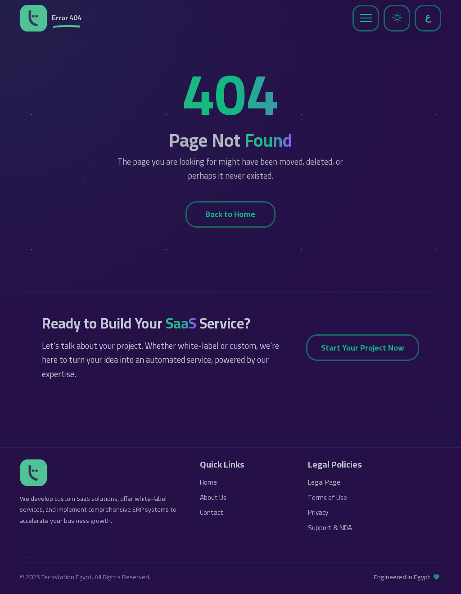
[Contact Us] (103, 544)
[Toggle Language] (428, 18)
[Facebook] (54, 544)
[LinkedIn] (29, 544)
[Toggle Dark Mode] (397, 18)
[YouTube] (78, 544)
